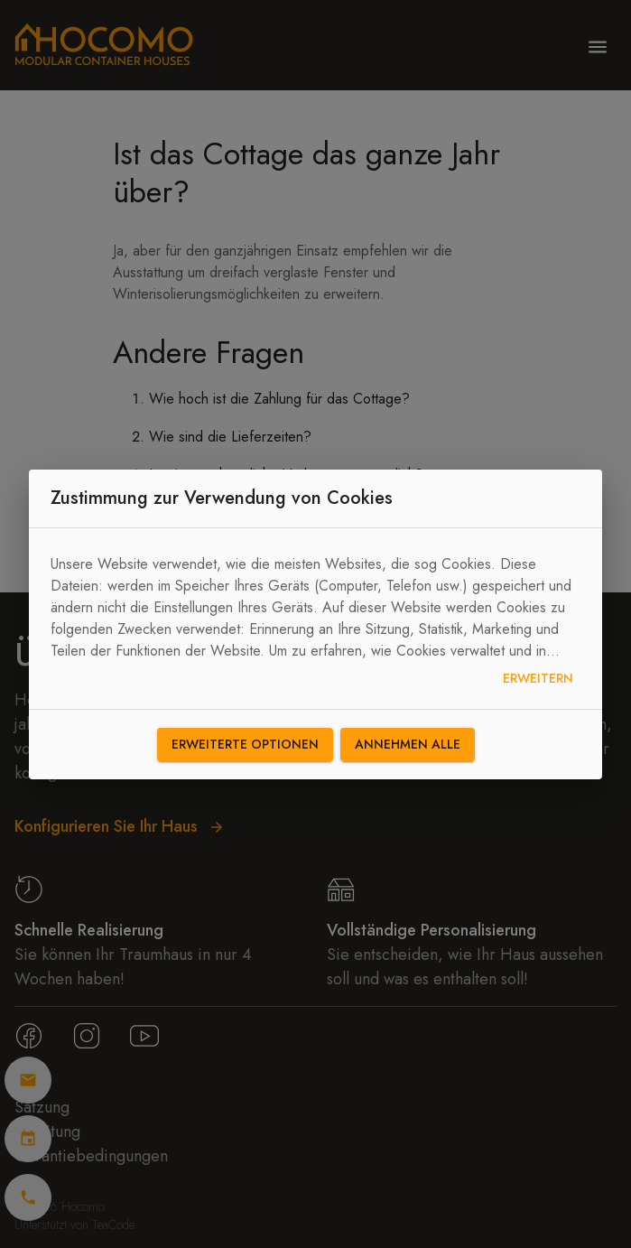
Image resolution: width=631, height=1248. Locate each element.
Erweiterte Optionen (245, 744)
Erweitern (538, 678)
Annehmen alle (407, 744)
